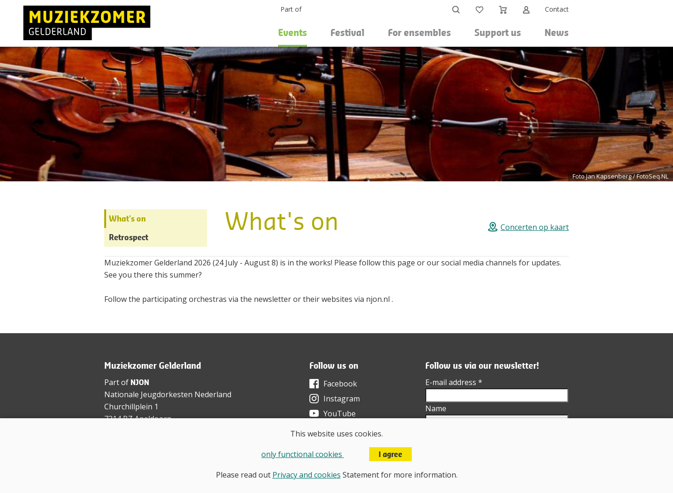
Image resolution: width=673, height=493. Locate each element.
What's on (127, 218)
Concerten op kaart (535, 227)
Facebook (340, 384)
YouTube (339, 413)
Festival (347, 32)
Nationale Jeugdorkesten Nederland (167, 394)
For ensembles (419, 32)
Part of (290, 9)
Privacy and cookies (306, 475)
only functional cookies (302, 454)
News (556, 32)
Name (435, 408)
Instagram (341, 398)
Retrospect (128, 237)
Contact (557, 9)
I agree (390, 454)
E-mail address (453, 382)
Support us (497, 32)
